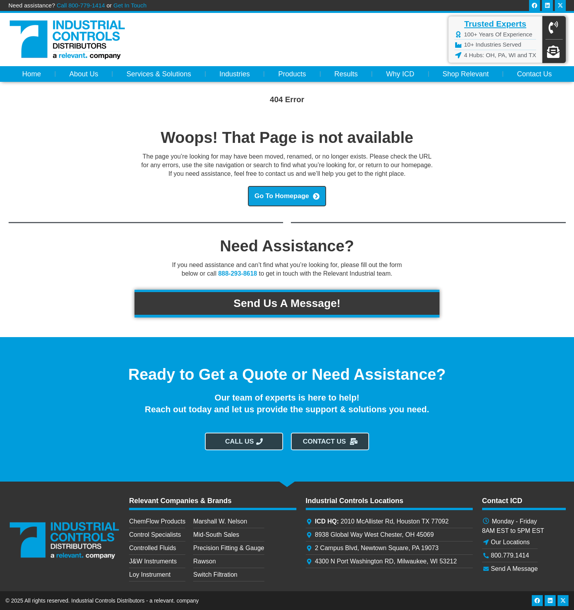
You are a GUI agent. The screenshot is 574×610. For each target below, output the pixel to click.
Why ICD (400, 74)
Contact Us (534, 74)
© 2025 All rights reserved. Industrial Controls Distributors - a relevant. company (102, 600)
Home (31, 74)
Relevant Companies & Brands (180, 501)
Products (292, 74)
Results (346, 74)
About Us (83, 74)
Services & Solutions (159, 74)
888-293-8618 (237, 273)
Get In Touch (130, 5)
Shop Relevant (466, 74)
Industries (234, 74)
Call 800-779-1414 (81, 5)
